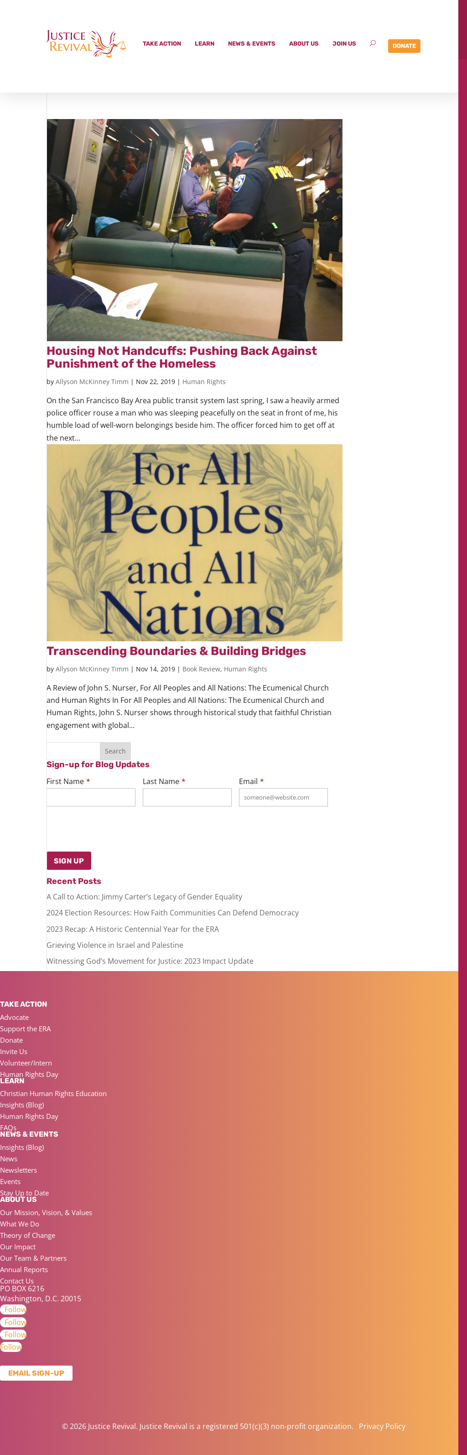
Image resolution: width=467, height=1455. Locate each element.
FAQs (8, 1127)
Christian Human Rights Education (53, 1093)
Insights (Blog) (22, 1104)
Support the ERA (25, 1028)
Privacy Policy (382, 1426)
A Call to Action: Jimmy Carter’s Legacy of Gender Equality (144, 897)
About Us (304, 43)
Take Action (162, 43)
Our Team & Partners (33, 1258)
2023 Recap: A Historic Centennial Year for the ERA (133, 929)
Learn (204, 43)
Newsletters (18, 1169)
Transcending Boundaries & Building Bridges (176, 651)
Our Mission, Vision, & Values (46, 1212)
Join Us (344, 43)
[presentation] (92, 827)
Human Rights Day (29, 1074)
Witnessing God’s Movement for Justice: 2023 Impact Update (150, 961)
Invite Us (13, 1051)
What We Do (19, 1223)
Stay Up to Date (24, 1192)
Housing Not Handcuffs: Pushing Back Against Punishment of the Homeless (182, 357)
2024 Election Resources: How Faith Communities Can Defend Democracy (173, 913)
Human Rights (204, 381)
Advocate (14, 1017)
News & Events (251, 43)
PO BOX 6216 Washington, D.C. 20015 (40, 1294)
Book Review (201, 669)
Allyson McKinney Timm (92, 381)
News (8, 1158)
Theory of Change (27, 1235)
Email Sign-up (36, 1373)
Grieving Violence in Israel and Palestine (115, 945)
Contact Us (17, 1280)
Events (10, 1181)
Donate (404, 45)
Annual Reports (24, 1269)
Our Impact (18, 1246)
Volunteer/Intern (26, 1062)
